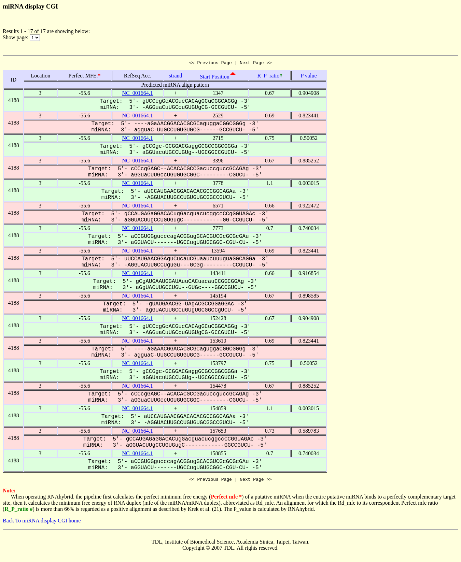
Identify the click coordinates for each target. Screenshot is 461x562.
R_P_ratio (268, 77)
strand (175, 77)
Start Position (214, 78)
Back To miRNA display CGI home (42, 522)
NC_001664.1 (137, 94)
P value (309, 77)
